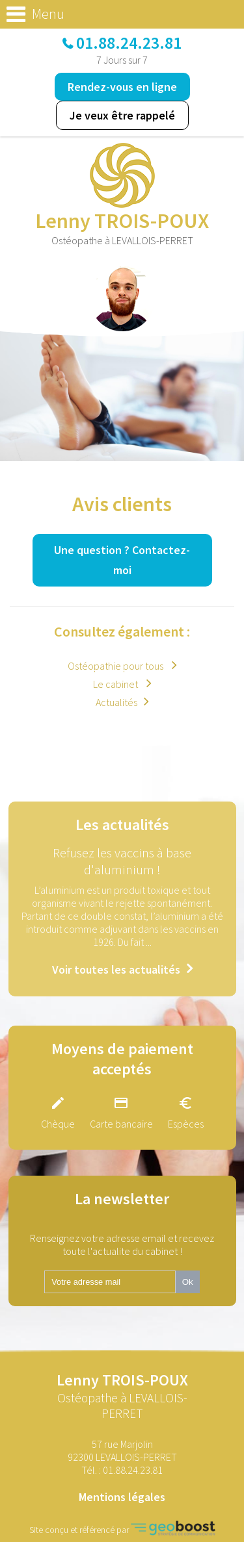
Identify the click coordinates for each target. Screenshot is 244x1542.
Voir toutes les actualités (116, 969)
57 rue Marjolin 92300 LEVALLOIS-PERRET (122, 1450)
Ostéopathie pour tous (116, 665)
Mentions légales (122, 1496)
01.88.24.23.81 (129, 42)
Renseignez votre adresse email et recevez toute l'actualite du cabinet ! (122, 1245)
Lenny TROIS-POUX (122, 1395)
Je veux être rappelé (122, 115)
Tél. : (122, 1469)
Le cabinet (116, 683)
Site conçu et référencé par (122, 1528)
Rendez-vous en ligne (122, 86)
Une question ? (122, 559)
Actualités (116, 702)
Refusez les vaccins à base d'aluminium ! (122, 861)
